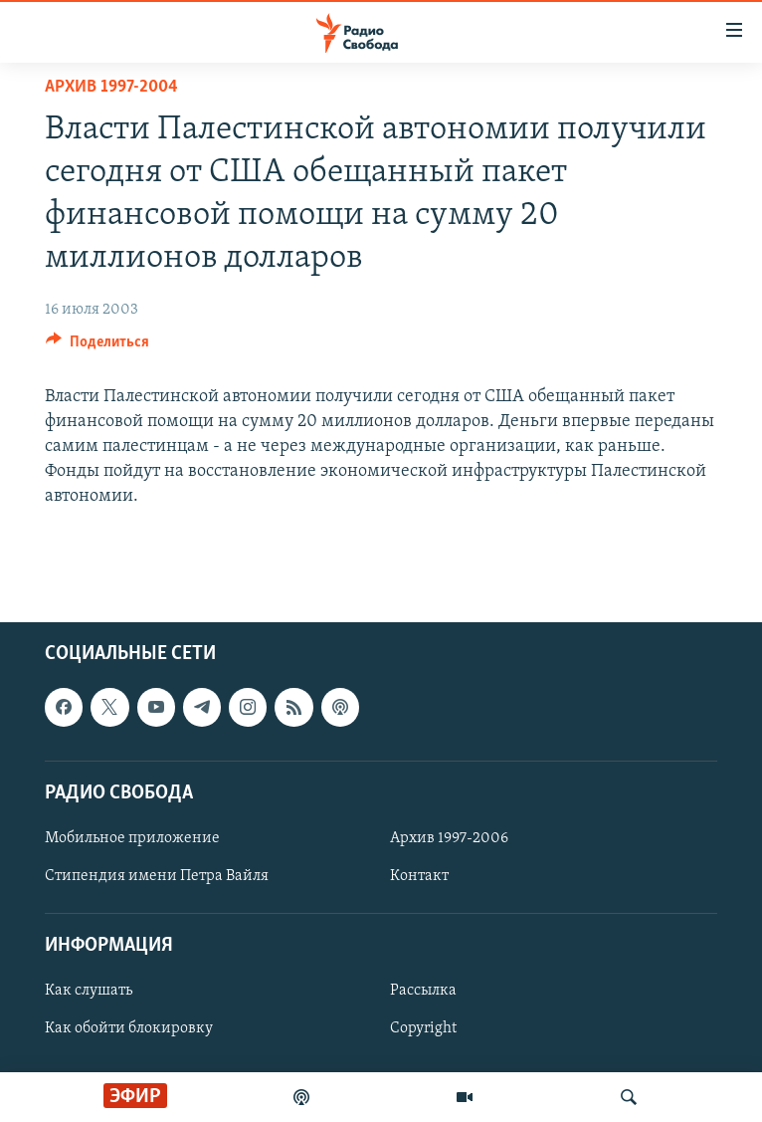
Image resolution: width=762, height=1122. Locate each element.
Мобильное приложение (132, 838)
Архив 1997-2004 (111, 87)
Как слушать (88, 991)
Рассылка (423, 991)
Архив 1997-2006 (449, 838)
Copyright (423, 1028)
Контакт (419, 876)
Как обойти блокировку (129, 1028)
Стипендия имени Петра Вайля (157, 876)
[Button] (97, 346)
